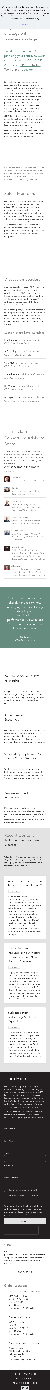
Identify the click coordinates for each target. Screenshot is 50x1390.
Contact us (25, 1269)
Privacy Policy (25, 1376)
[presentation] (21, 1227)
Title (6, 1150)
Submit (25, 1218)
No (26, 24)
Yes (23, 24)
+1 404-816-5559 (26, 1305)
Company (8, 1163)
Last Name (9, 1138)
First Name (9, 1126)
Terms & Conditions (25, 1380)
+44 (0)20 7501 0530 (28, 1356)
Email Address (11, 1175)
